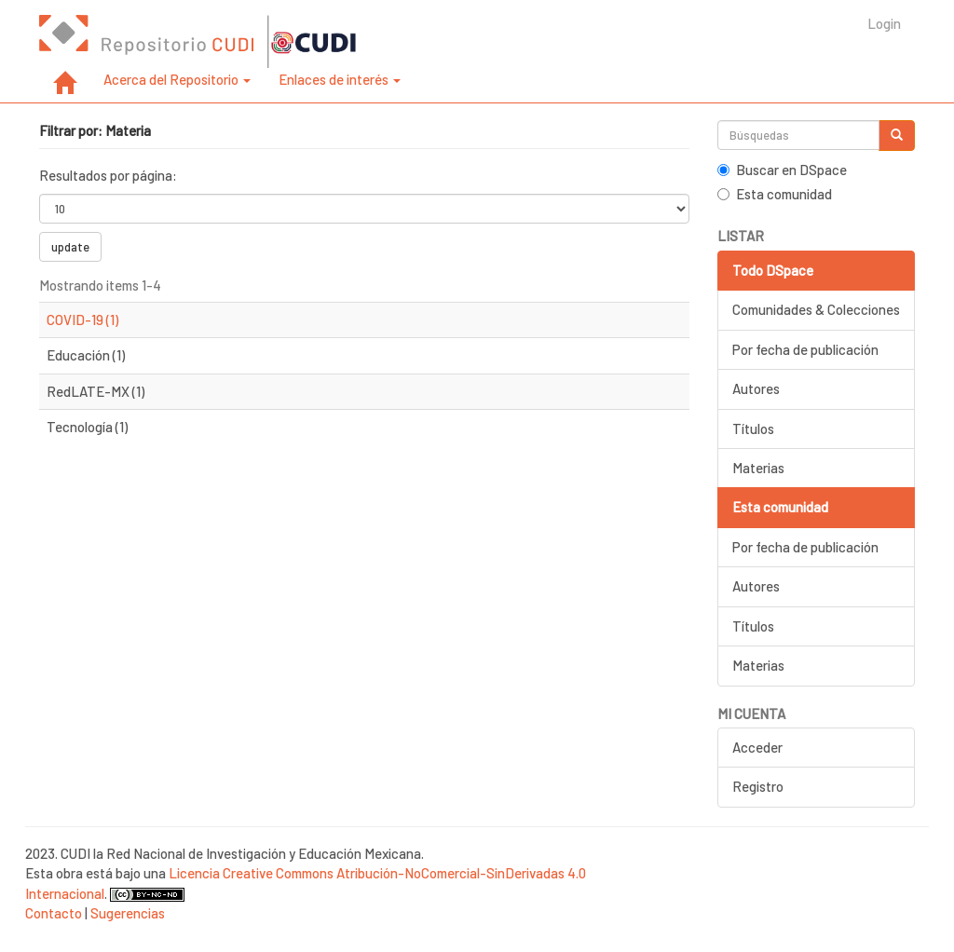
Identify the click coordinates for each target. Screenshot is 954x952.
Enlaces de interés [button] (340, 79)
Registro (758, 786)
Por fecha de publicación (805, 349)
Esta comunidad (774, 193)
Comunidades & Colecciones (816, 309)
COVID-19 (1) (82, 319)
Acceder (757, 747)
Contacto (53, 912)
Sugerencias (127, 912)
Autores (756, 388)
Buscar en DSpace (782, 169)
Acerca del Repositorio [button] (177, 79)
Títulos (753, 428)
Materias (758, 467)
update (70, 246)
